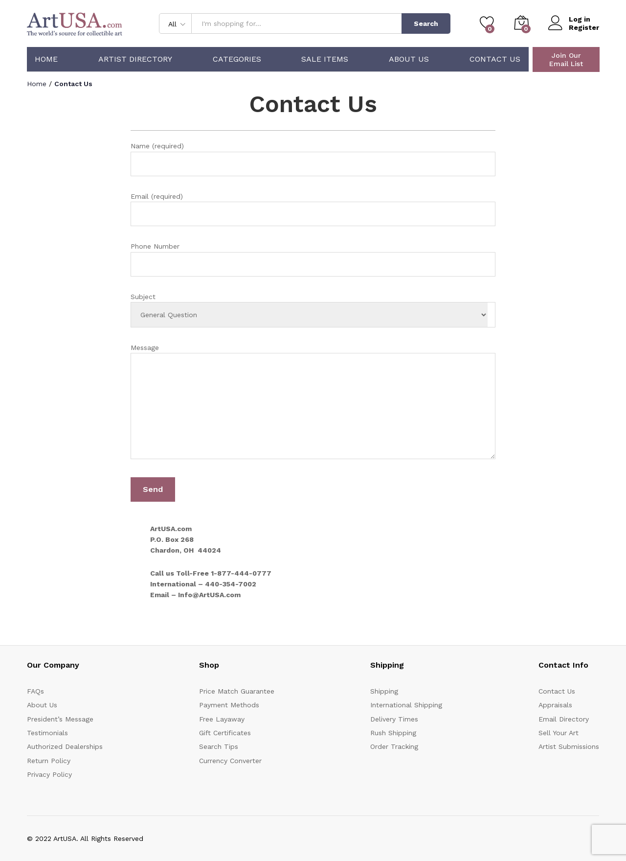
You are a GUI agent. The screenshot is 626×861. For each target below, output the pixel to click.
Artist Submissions (568, 746)
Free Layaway (222, 719)
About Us (409, 59)
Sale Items (324, 59)
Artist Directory (135, 59)
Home (46, 59)
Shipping (384, 691)
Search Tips (218, 746)
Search (426, 23)
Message (313, 403)
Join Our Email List (566, 59)
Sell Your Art (558, 733)
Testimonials (47, 733)
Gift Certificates (225, 733)
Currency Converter (230, 761)
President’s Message (60, 719)
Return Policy (48, 761)
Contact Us (495, 59)
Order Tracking (394, 746)
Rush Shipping (393, 733)
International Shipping (406, 705)
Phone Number (313, 259)
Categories (237, 59)
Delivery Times (394, 719)
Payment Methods (229, 705)
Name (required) (313, 159)
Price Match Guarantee (236, 691)
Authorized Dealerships (65, 746)
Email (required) (313, 209)
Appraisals (555, 705)
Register (584, 27)
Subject (313, 310)
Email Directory (563, 719)
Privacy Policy (49, 774)
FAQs (35, 691)
